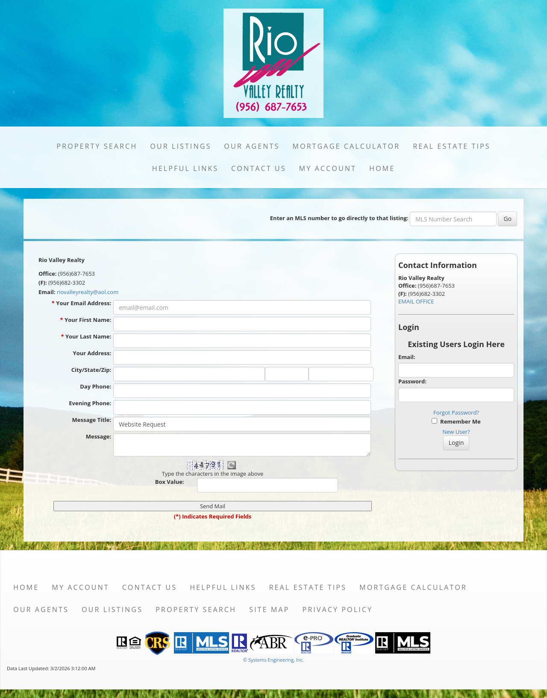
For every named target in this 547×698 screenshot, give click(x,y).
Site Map (269, 609)
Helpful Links (185, 168)
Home (382, 168)
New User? (456, 432)
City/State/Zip (91, 370)
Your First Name (88, 320)
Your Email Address (83, 303)
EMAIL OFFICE (416, 301)
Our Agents (251, 146)
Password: (412, 381)
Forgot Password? (456, 412)
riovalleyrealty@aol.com (87, 292)
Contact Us (258, 168)
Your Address (92, 353)
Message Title (92, 420)
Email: (406, 357)
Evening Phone (90, 403)
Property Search (96, 146)
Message (98, 436)
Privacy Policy (337, 609)
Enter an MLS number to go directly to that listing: (339, 218)
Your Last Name (88, 336)
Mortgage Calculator (346, 146)
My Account (327, 168)
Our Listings (180, 146)
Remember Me (456, 421)
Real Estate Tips (452, 146)
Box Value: (169, 482)
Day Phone (95, 386)
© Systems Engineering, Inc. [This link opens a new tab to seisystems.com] (273, 660)
